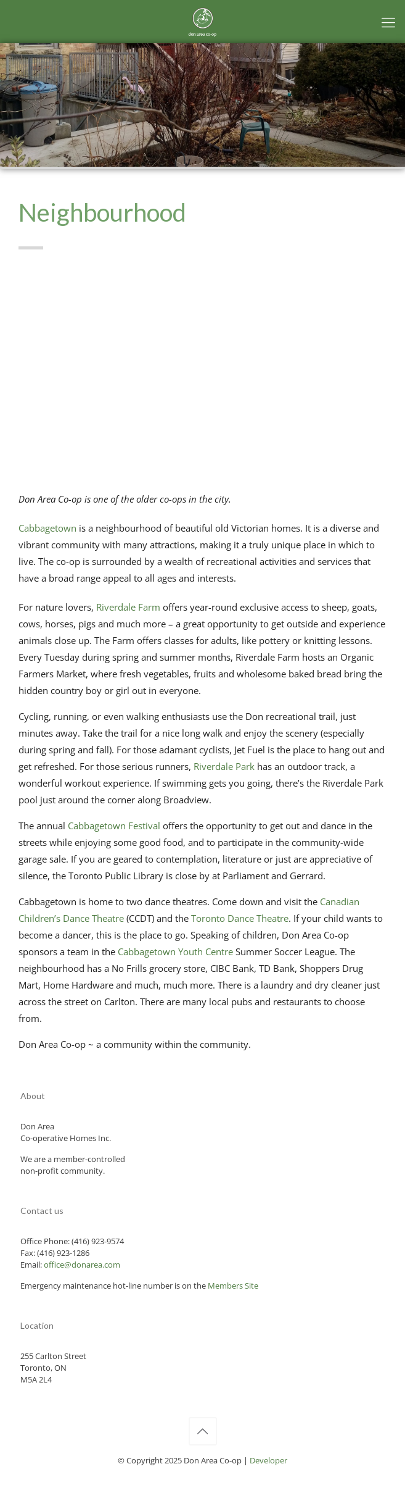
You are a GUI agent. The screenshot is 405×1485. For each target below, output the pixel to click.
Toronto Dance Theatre (239, 918)
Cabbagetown (47, 528)
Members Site (233, 1285)
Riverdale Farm (128, 607)
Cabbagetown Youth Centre (175, 951)
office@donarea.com (82, 1264)
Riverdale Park (224, 766)
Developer (268, 1460)
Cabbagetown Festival (114, 825)
